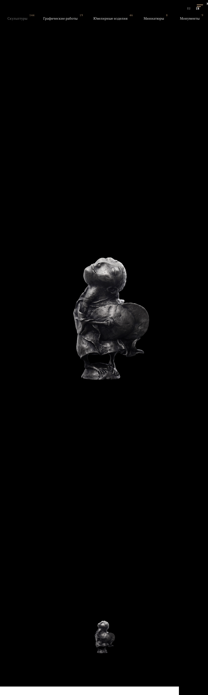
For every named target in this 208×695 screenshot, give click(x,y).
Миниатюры (154, 18)
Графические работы (60, 18)
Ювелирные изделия (110, 18)
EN (198, 8)
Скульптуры (17, 18)
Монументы (190, 18)
